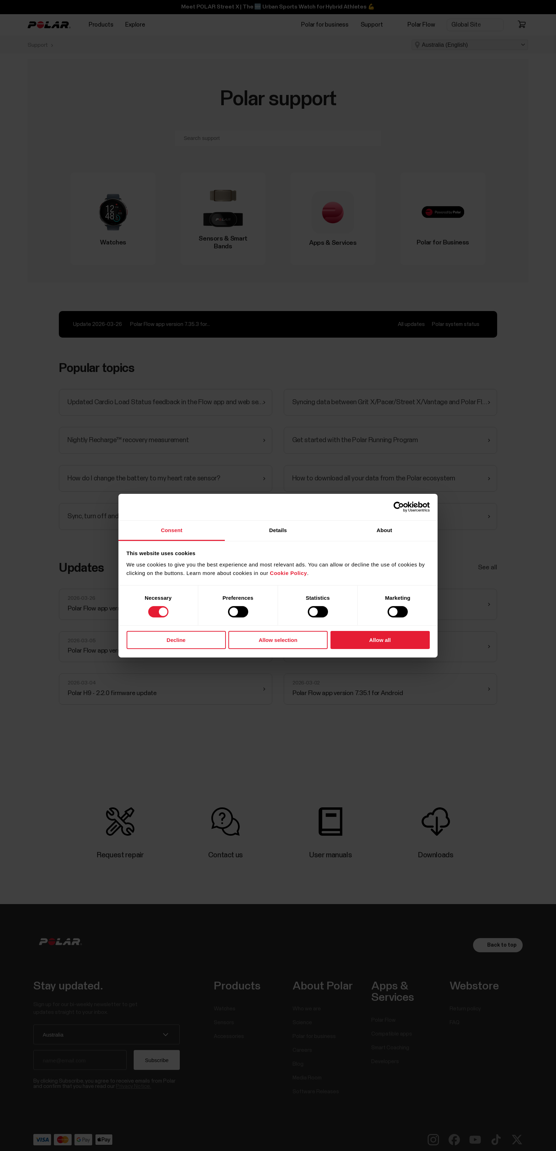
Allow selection (277, 640)
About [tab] (384, 530)
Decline (176, 640)
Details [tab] (278, 530)
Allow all (380, 640)
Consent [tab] (172, 530)
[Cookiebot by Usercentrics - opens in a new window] (399, 507)
